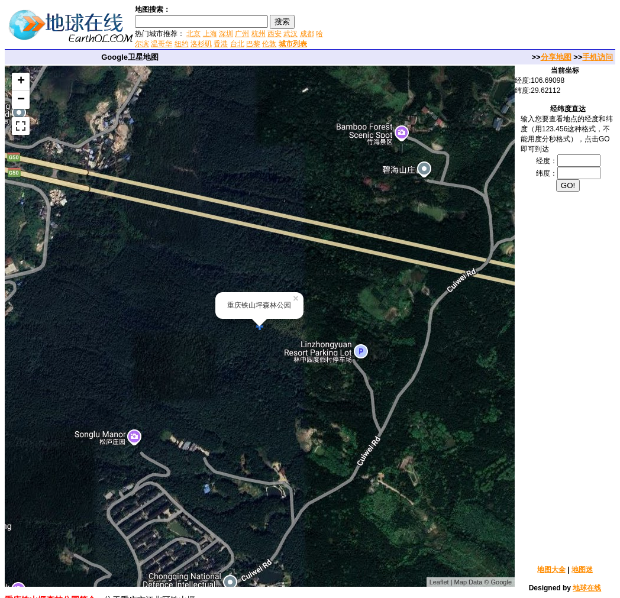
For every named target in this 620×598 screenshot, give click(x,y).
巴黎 (253, 44)
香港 (221, 44)
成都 (307, 34)
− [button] (21, 100)
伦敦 (269, 44)
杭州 (258, 34)
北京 (193, 34)
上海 (210, 34)
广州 (242, 34)
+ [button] (21, 81)
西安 (274, 34)
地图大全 (551, 569)
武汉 (290, 34)
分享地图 (556, 57)
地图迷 (582, 569)
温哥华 (161, 44)
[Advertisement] (466, 26)
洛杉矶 (201, 44)
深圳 (226, 34)
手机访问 (597, 57)
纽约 (182, 44)
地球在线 (587, 588)
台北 (237, 44)
